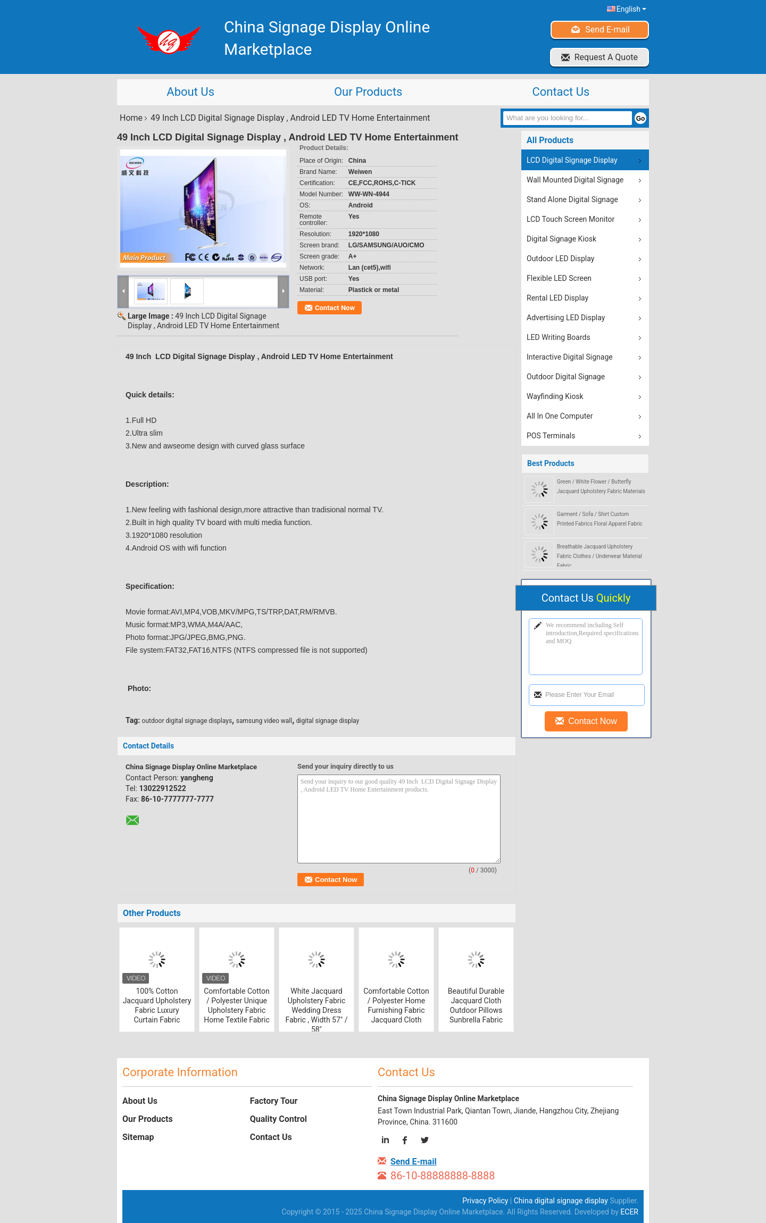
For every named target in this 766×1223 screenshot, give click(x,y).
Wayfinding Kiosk (555, 396)
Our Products (368, 91)
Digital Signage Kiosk (561, 239)
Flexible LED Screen (559, 278)
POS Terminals (551, 435)
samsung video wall (264, 721)
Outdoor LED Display (560, 258)
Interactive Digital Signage (570, 357)
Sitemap (138, 1137)
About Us (190, 91)
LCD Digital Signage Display (572, 160)
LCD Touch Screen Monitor (570, 219)
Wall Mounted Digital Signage (575, 180)
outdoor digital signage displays (187, 721)
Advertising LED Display (566, 317)
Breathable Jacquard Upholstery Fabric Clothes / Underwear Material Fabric (599, 556)
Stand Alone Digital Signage (572, 199)
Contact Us (560, 91)
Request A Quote (606, 57)
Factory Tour (274, 1101)
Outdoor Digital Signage (566, 376)
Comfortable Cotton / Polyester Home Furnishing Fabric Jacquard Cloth (396, 1005)
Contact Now (335, 308)
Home (131, 118)
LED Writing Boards (558, 337)
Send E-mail (607, 29)
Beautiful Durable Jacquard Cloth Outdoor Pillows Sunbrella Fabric (476, 1005)
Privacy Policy (485, 1200)
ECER (629, 1212)
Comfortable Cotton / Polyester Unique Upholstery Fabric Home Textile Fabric (237, 1005)
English (631, 9)
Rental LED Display (557, 298)
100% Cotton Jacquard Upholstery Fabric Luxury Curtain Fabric (157, 1005)
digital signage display (327, 721)
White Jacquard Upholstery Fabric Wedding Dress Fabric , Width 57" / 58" (316, 1010)
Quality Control (278, 1119)
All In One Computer (560, 416)
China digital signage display (561, 1200)
